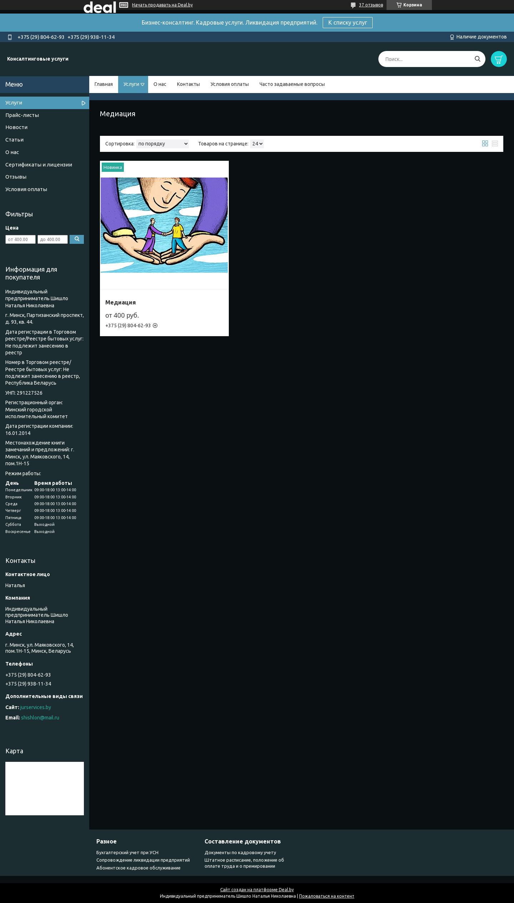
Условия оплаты (230, 84)
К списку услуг (347, 22)
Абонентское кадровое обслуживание (138, 867)
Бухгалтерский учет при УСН (127, 852)
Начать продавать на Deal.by (162, 4)
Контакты (188, 84)
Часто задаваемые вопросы (292, 84)
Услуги (131, 84)
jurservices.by (35, 707)
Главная (104, 84)
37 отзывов (371, 4)
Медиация (120, 302)
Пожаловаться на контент (326, 896)
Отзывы (15, 177)
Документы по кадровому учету (240, 852)
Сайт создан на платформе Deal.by (257, 889)
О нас (159, 84)
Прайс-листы (22, 115)
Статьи (14, 140)
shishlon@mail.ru (40, 717)
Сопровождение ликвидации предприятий (143, 859)
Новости (16, 127)
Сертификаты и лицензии (38, 164)
